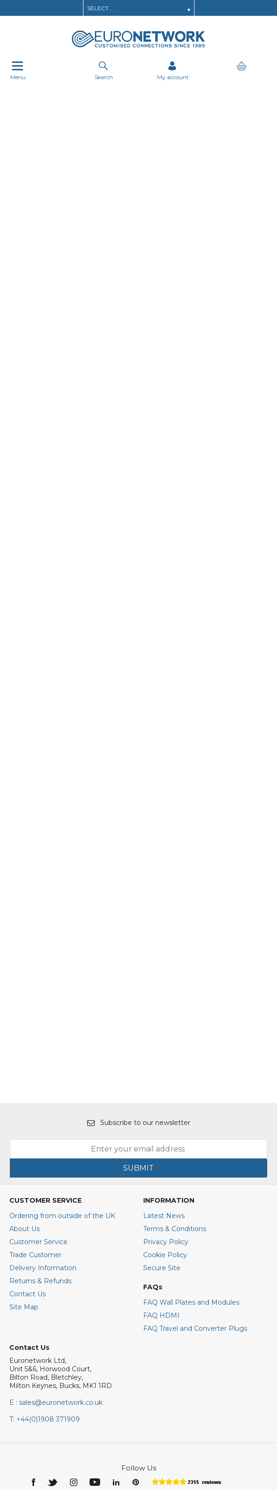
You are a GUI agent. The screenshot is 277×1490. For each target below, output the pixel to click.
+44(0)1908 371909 (44, 1295)
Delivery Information (42, 1144)
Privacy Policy (165, 1118)
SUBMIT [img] (138, 1044)
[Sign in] (173, 70)
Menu (18, 70)
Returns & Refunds (40, 1157)
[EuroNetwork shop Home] (138, 46)
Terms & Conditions (174, 1105)
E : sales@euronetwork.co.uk (56, 1278)
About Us (24, 1105)
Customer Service (38, 1118)
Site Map (23, 1183)
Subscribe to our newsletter (138, 999)
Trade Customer (35, 1131)
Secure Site (161, 1144)
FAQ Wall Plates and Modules (191, 1178)
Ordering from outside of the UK (62, 1092)
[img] (34, 1357)
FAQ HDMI (161, 1191)
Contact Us (27, 1170)
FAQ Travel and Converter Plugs (195, 1204)
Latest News (164, 1092)
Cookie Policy (165, 1131)
